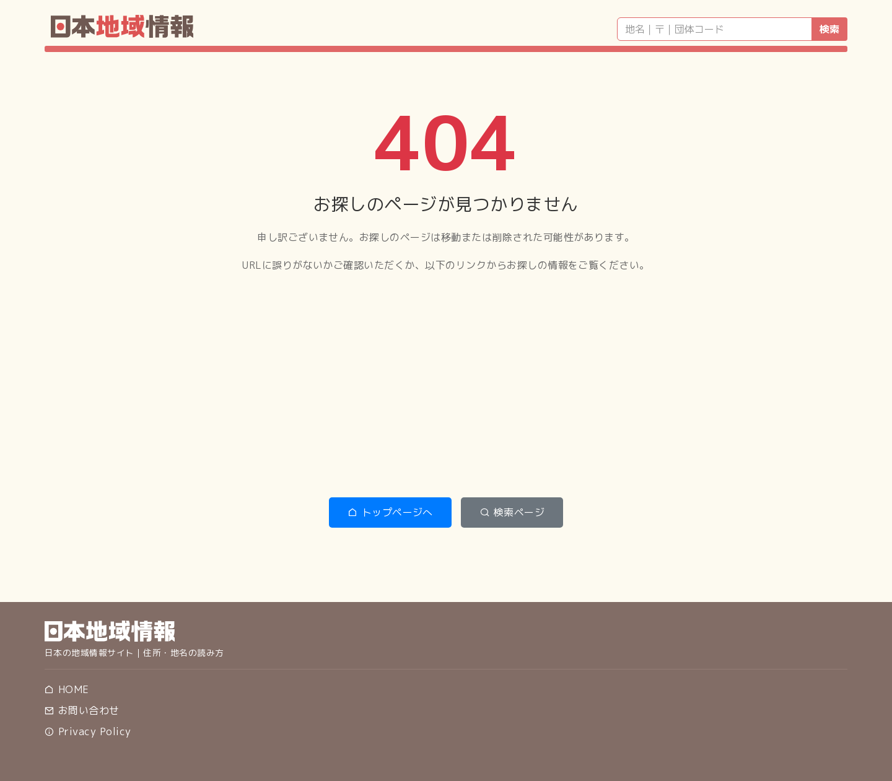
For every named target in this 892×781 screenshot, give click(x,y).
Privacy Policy (87, 731)
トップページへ (390, 512)
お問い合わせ (82, 710)
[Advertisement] (446, 386)
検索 (829, 29)
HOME (66, 689)
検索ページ (511, 512)
